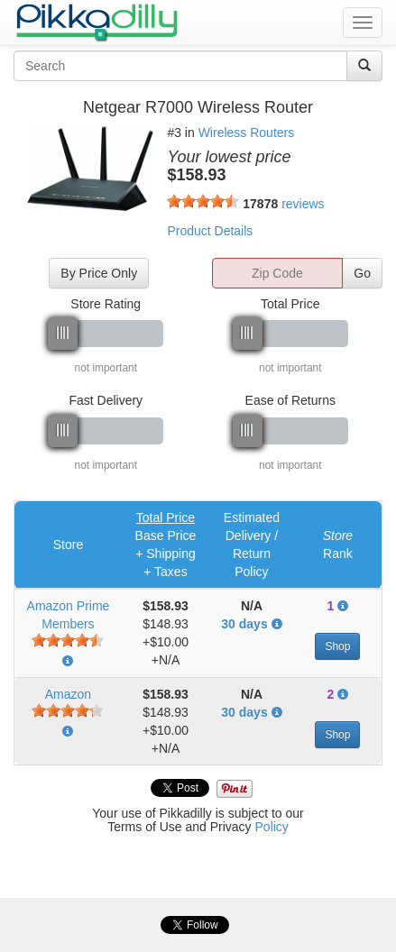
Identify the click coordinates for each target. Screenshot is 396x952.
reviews (302, 204)
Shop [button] (337, 646)
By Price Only (98, 273)
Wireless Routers (246, 132)
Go (362, 273)
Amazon (68, 694)
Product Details (210, 231)
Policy (272, 826)
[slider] (203, 201)
